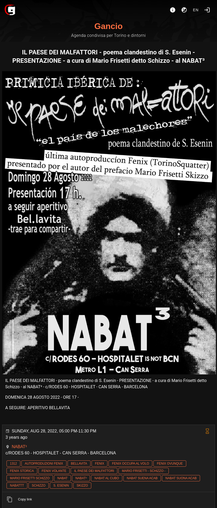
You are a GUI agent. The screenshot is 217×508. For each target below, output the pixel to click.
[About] (172, 10)
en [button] (196, 10)
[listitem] (108, 499)
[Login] (207, 10)
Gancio (108, 26)
